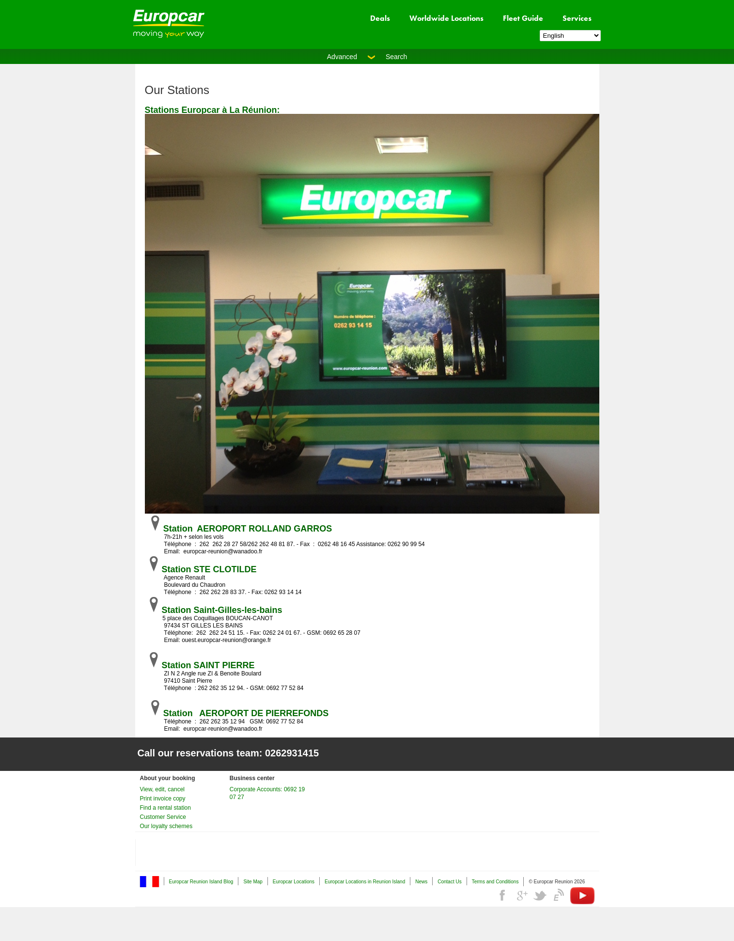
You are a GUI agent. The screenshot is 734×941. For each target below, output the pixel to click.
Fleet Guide (523, 18)
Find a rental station (165, 807)
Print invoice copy (163, 798)
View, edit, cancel (162, 789)
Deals (380, 18)
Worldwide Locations (446, 18)
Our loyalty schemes (166, 826)
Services (577, 18)
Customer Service (163, 817)
